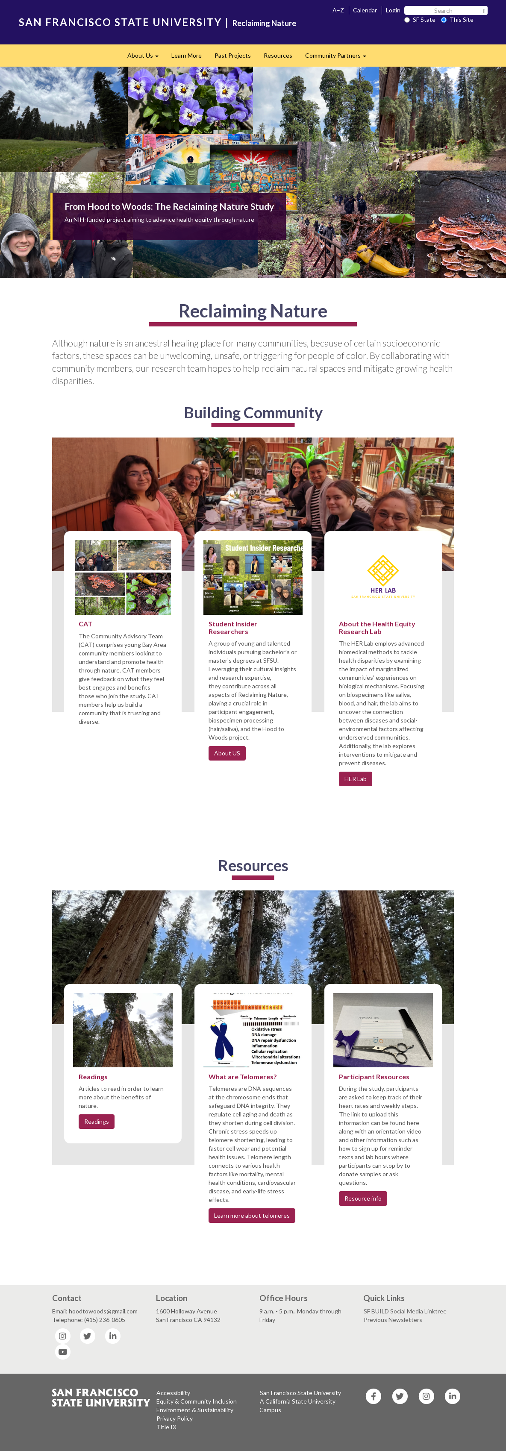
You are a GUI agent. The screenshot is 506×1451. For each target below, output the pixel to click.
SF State (419, 19)
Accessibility (173, 1392)
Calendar (365, 10)
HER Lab (355, 778)
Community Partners (339, 58)
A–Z (338, 10)
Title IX (166, 1426)
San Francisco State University (300, 1392)
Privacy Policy (174, 1418)
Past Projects (233, 55)
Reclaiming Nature (264, 23)
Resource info (363, 1198)
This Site (457, 19)
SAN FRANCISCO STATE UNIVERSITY (120, 22)
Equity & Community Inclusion (196, 1401)
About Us (146, 58)
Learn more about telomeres (252, 1215)
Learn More (186, 55)
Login (393, 10)
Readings (96, 1121)
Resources (278, 55)
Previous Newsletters (393, 1319)
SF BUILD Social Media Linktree (405, 1311)
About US (227, 753)
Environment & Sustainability (194, 1409)
